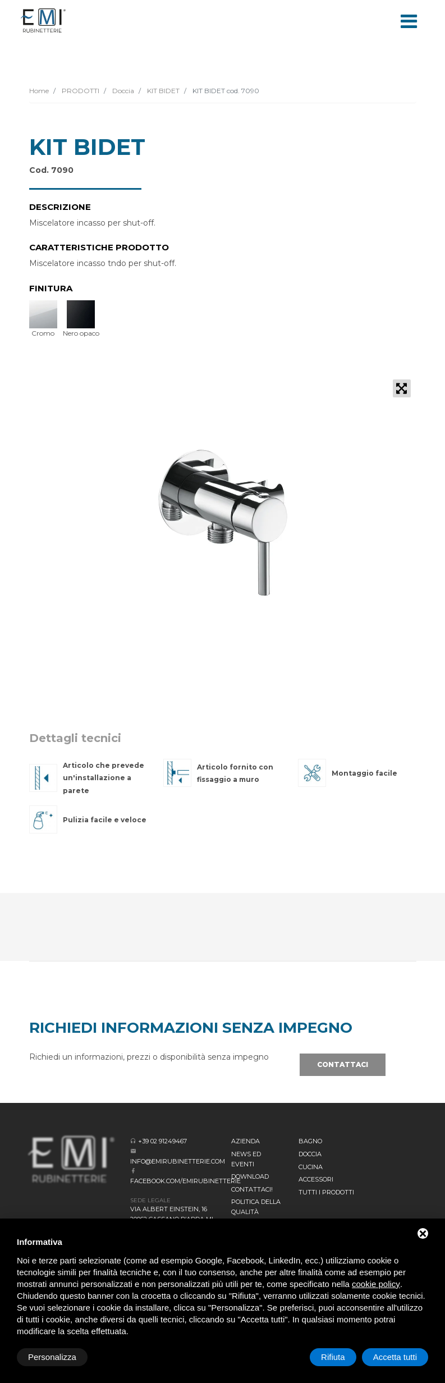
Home (39, 90)
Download (250, 1176)
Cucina (311, 1167)
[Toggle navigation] (409, 20)
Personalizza (52, 1357)
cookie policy (376, 1284)
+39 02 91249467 (162, 1141)
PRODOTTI (79, 90)
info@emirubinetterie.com (177, 1161)
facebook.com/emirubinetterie (185, 1181)
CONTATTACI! (252, 1189)
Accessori (316, 1179)
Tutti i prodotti (326, 1192)
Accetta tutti (395, 1357)
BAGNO (310, 1141)
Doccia (122, 90)
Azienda (245, 1141)
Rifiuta (333, 1357)
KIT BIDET (162, 90)
